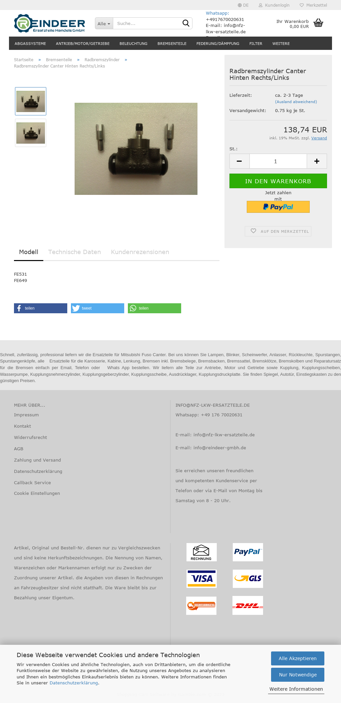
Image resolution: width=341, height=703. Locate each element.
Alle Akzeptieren (298, 658)
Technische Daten (74, 251)
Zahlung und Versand (37, 460)
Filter (255, 43)
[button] (40, 308)
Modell (28, 251)
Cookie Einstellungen (37, 493)
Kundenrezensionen (140, 251)
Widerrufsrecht (30, 437)
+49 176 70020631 (221, 414)
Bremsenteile (172, 43)
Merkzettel (313, 5)
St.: (233, 148)
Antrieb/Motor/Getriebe (83, 43)
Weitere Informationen (296, 689)
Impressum (26, 414)
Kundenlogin (274, 5)
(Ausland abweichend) (296, 101)
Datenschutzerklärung (74, 682)
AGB (18, 448)
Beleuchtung (134, 43)
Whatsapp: (217, 13)
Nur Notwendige (298, 674)
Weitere (281, 43)
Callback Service (32, 482)
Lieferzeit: (240, 95)
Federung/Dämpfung (217, 43)
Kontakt (22, 426)
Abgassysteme (30, 43)
